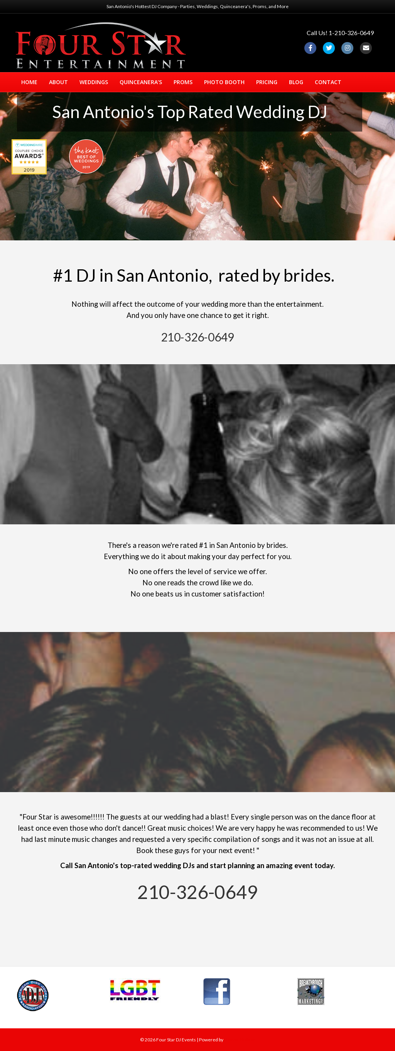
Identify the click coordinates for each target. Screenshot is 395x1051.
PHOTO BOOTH (224, 82)
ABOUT (58, 82)
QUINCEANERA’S (141, 82)
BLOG (296, 82)
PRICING (266, 82)
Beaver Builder (239, 1040)
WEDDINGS (93, 82)
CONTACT (328, 82)
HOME (29, 82)
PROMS (183, 82)
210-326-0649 (197, 337)
